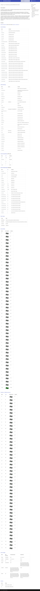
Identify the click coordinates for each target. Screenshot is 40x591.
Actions (2, 581)
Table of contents (33, 4)
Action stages (33, 15)
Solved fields (33, 13)
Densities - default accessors (35, 14)
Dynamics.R (17, 24)
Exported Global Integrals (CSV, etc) (35, 11)
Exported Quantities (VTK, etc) (35, 9)
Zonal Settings (33, 7)
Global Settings (33, 8)
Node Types (33, 12)
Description (32, 5)
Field (5, 394)
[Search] (25, 1)
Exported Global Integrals (4, 167)
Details (32, 6)
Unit (7, 169)
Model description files (4, 24)
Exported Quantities (4, 153)
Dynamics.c (14, 24)
